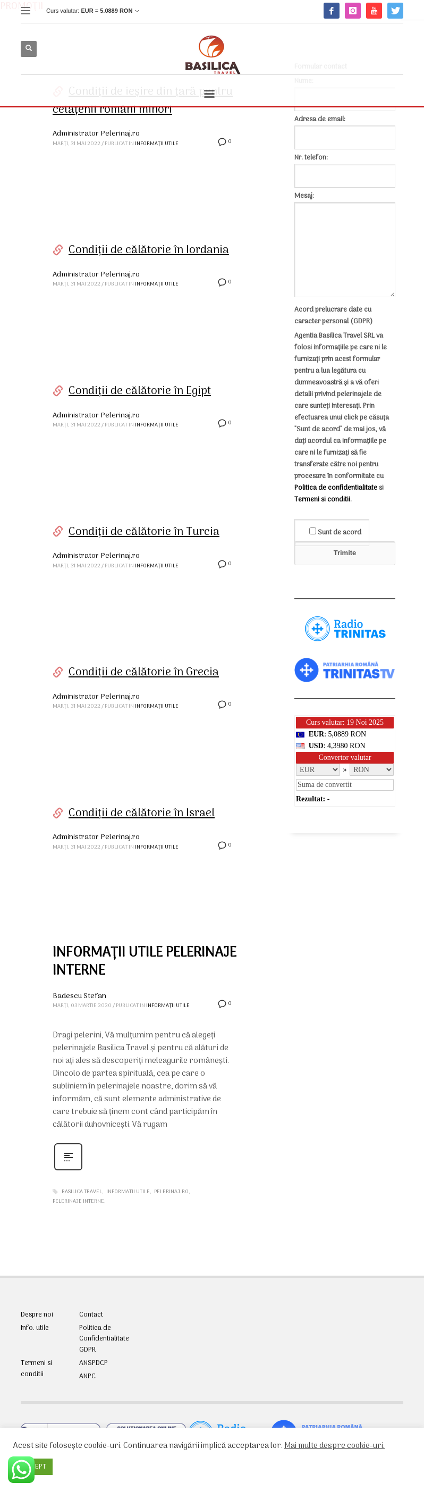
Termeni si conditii (322, 499)
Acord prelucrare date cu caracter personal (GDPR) (333, 315)
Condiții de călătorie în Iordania (149, 250)
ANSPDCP (93, 1363)
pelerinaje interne (78, 1201)
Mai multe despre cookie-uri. (334, 1445)
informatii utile (128, 1191)
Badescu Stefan (79, 996)
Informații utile (157, 143)
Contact (91, 1315)
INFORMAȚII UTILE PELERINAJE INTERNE (144, 962)
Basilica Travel (82, 1191)
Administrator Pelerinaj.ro (96, 134)
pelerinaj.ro (171, 1191)
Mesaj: (344, 245)
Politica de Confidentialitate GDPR (104, 1339)
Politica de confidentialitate (335, 487)
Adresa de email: (344, 128)
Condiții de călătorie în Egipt (140, 391)
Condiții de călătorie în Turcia (144, 532)
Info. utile (35, 1328)
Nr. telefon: (344, 166)
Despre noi (37, 1315)
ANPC (87, 1376)
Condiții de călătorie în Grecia (144, 672)
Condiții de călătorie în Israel (142, 813)
